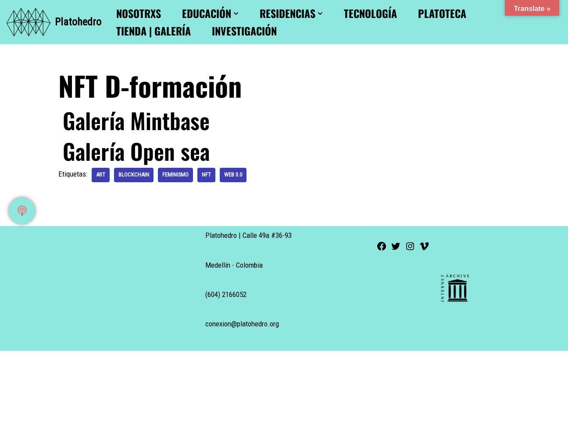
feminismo (175, 174)
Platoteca (442, 13)
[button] (236, 13)
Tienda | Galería (153, 31)
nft (206, 174)
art (100, 174)
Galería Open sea (136, 150)
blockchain (133, 174)
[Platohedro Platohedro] (54, 22)
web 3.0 (233, 174)
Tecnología (370, 13)
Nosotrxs (138, 13)
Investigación (244, 31)
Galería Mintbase (136, 120)
